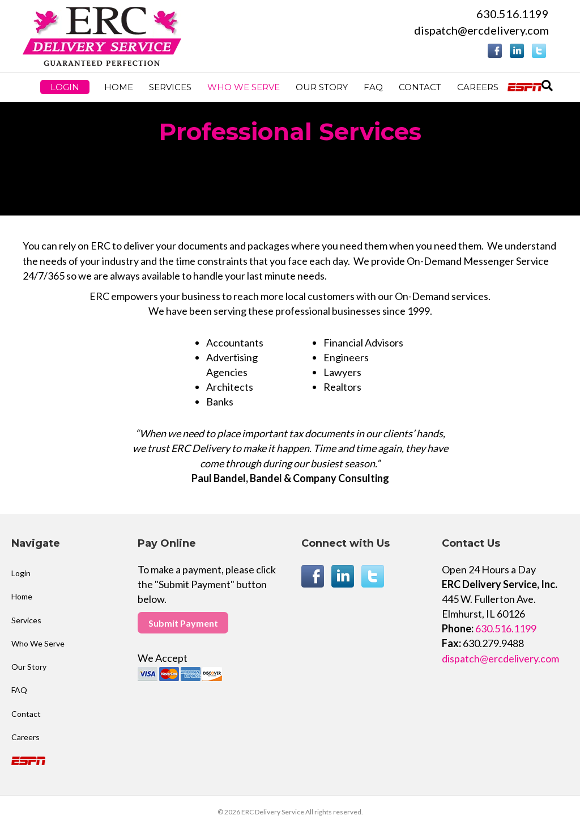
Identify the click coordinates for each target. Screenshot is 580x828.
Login (64, 87)
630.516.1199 (512, 13)
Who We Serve (243, 87)
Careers (477, 87)
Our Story (322, 87)
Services (170, 87)
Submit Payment (183, 623)
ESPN (526, 87)
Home (118, 87)
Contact (420, 87)
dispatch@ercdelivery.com (481, 30)
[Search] (547, 85)
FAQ (373, 87)
